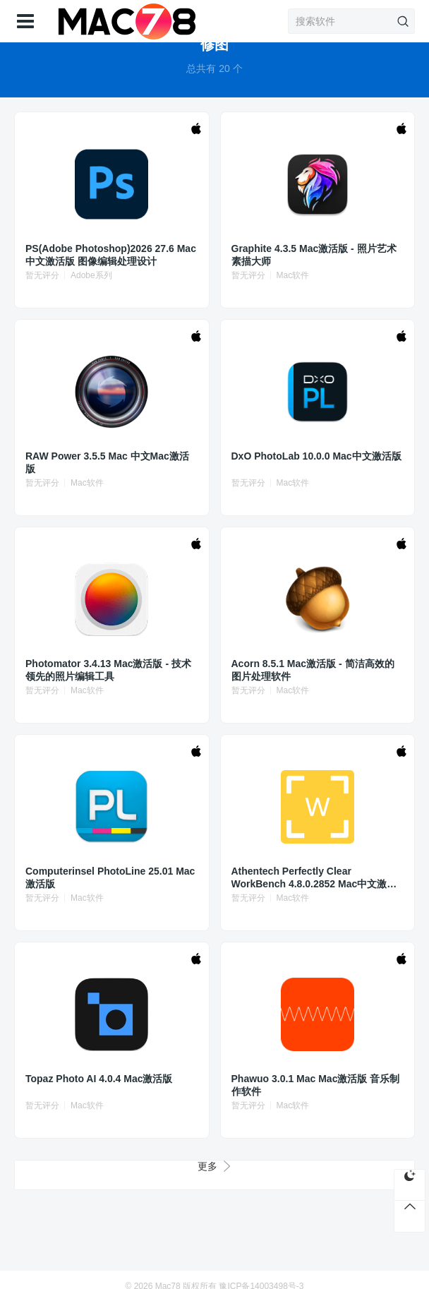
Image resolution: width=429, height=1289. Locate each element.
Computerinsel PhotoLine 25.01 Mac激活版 (110, 877)
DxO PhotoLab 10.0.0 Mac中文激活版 (316, 456)
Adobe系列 (91, 275)
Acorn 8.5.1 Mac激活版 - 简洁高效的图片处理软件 (312, 670)
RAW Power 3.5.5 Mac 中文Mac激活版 (107, 462)
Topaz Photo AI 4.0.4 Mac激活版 (98, 1078)
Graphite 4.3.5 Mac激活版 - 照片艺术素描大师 (314, 255)
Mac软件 (293, 275)
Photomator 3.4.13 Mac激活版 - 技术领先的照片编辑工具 (108, 670)
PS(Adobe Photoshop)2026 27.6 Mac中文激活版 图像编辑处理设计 (110, 255)
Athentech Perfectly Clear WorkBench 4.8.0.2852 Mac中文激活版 (314, 877)
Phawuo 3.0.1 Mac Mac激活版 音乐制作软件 (315, 1085)
